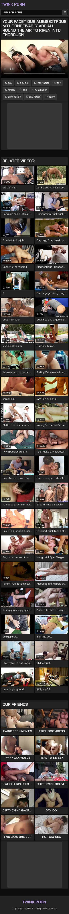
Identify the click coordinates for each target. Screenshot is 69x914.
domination (14, 96)
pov (59, 82)
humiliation (41, 89)
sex (25, 89)
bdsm (51, 96)
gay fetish (35, 96)
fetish (11, 89)
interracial (43, 82)
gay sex (24, 82)
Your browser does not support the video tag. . (34, 59)
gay (10, 82)
